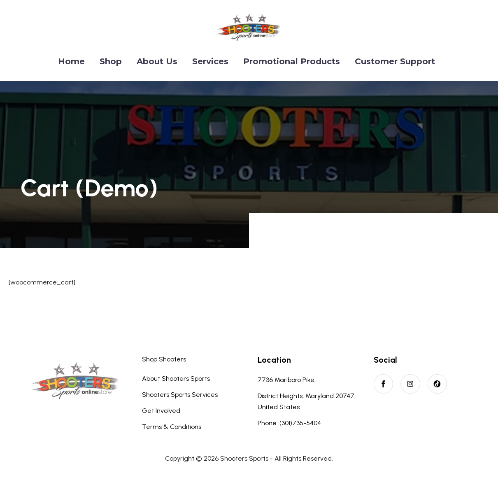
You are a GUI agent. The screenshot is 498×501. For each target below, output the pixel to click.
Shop (111, 61)
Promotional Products (291, 61)
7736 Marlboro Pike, (287, 380)
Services (210, 61)
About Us (157, 61)
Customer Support (395, 61)
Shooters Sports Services (180, 394)
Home (71, 61)
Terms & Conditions (171, 427)
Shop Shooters (164, 359)
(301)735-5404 (300, 423)
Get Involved (161, 411)
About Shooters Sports (176, 378)
